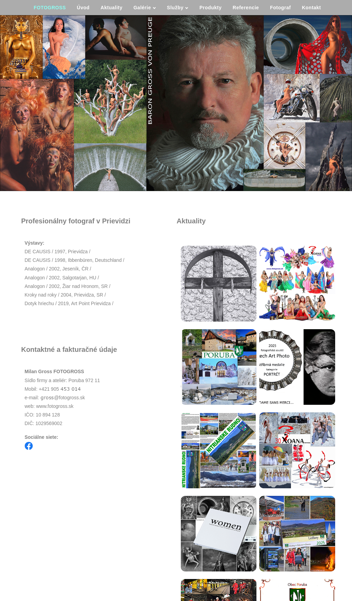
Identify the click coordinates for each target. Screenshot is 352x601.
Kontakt (311, 7)
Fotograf (280, 7)
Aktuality (112, 7)
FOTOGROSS (50, 7)
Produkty (210, 7)
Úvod (83, 7)
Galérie (144, 7)
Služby (177, 7)
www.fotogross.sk (55, 406)
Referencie (246, 7)
